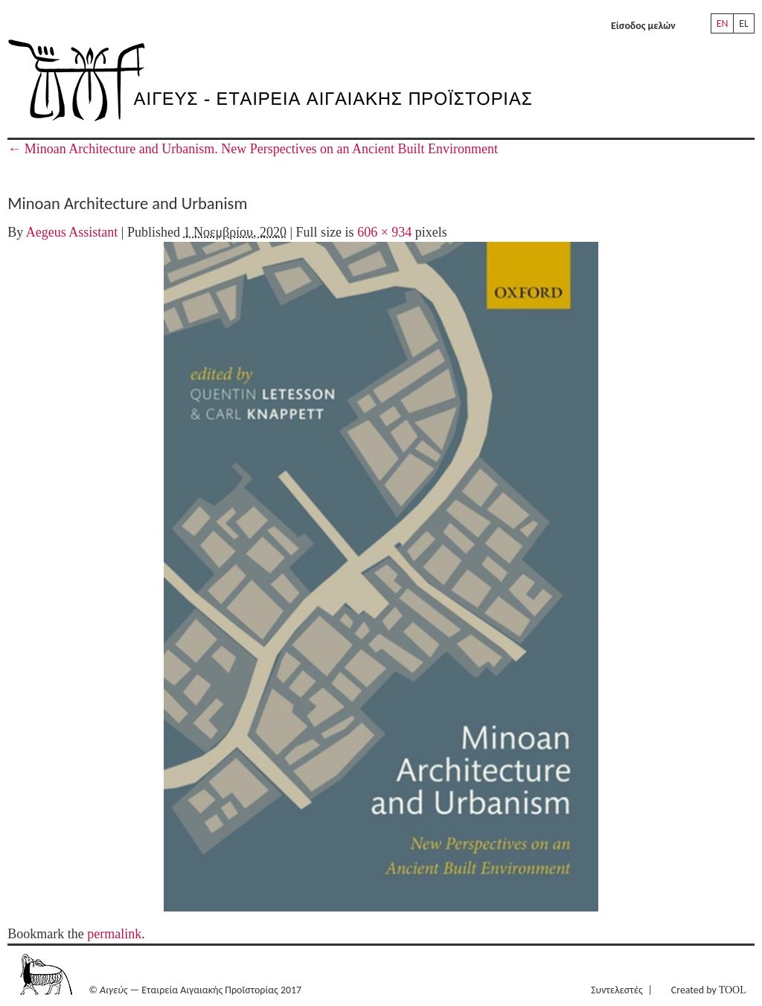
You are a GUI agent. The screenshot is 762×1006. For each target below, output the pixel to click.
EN (723, 23)
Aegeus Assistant (72, 232)
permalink (114, 933)
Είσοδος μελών (643, 25)
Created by (708, 990)
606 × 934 (384, 232)
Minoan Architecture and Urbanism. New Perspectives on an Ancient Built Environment (252, 148)
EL (744, 23)
